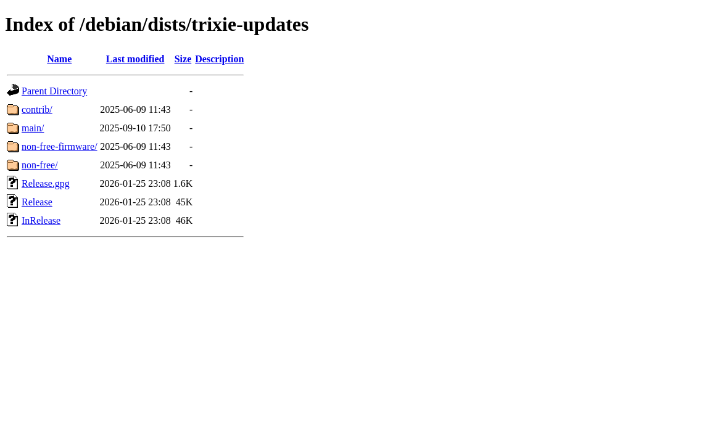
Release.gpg (46, 183)
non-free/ (40, 165)
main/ (33, 128)
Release (37, 202)
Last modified (135, 59)
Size (183, 59)
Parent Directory (54, 91)
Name (59, 59)
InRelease (41, 220)
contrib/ (37, 109)
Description (219, 59)
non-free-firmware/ (59, 146)
